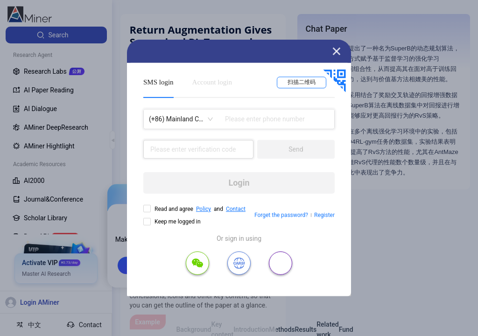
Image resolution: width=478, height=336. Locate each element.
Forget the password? (281, 215)
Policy (203, 209)
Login (238, 183)
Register (324, 215)
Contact (236, 209)
